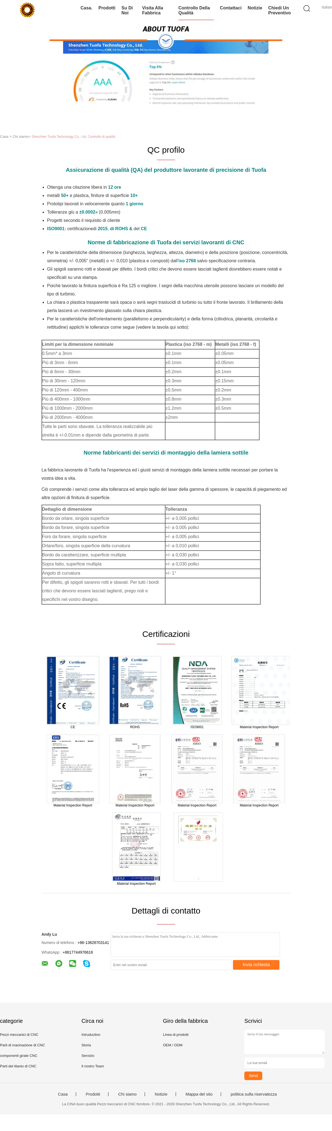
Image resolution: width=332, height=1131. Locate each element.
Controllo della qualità (194, 10)
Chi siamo (127, 1094)
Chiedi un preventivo (279, 10)
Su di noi (127, 10)
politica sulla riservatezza (254, 1094)
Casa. (86, 8)
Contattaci (231, 8)
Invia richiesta (256, 964)
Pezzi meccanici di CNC (19, 1035)
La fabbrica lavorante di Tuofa (71, 470)
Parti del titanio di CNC (18, 1066)
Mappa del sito (199, 1094)
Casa (63, 1094)
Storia (86, 1045)
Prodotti (106, 8)
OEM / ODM (173, 1045)
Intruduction (90, 1035)
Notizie (255, 8)
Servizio (87, 1056)
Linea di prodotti (176, 1035)
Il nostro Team (92, 1066)
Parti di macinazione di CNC (22, 1045)
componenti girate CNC (18, 1056)
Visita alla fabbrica (152, 10)
